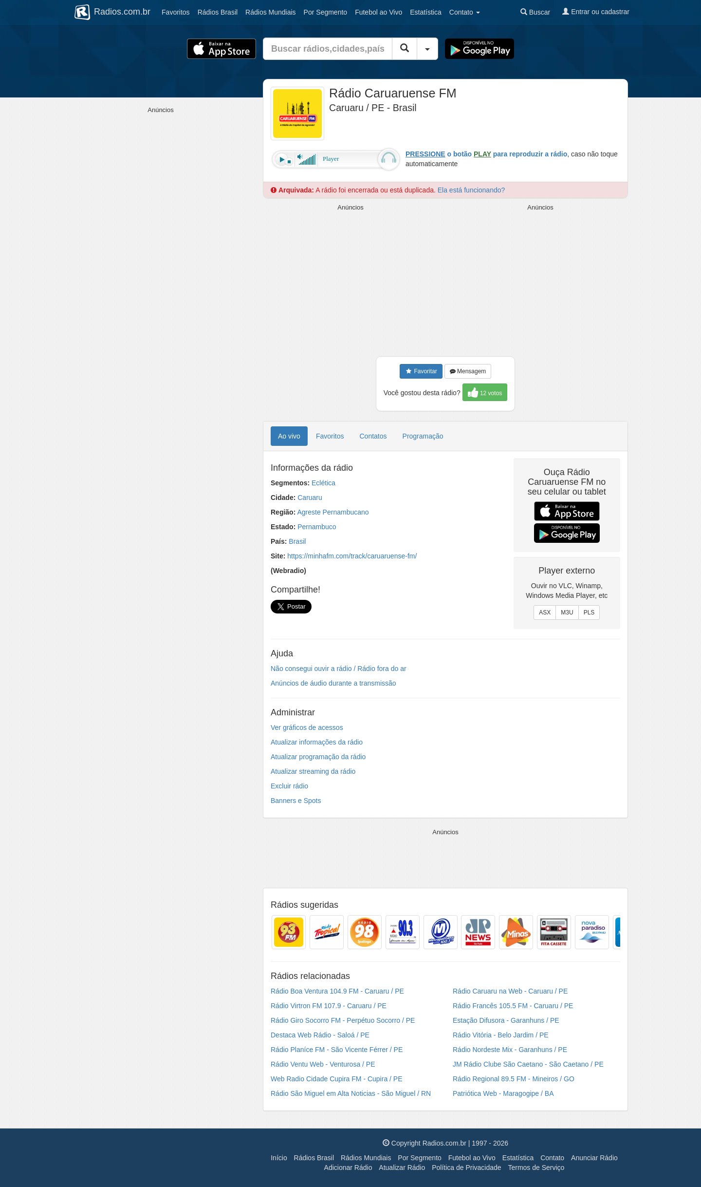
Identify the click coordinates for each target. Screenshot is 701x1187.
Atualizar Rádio (402, 1167)
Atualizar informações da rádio (317, 742)
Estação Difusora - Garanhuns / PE (506, 1020)
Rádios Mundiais (366, 1158)
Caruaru (309, 497)
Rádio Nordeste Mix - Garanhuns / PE (510, 1049)
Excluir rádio (289, 786)
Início (279, 1158)
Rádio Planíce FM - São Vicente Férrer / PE (337, 1049)
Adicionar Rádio (348, 1167)
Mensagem (468, 371)
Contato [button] (464, 12)
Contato (552, 1158)
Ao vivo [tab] (289, 436)
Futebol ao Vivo (472, 1158)
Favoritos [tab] (330, 436)
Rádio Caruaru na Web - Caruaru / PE (510, 991)
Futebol (378, 12)
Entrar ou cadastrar (595, 12)
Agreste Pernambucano (333, 512)
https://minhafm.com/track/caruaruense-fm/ (352, 556)
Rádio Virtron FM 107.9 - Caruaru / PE (329, 1006)
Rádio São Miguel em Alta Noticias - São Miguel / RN (351, 1093)
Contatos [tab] (373, 436)
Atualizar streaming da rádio (313, 771)
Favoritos (176, 12)
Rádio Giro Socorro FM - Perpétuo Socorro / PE (343, 1020)
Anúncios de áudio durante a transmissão (333, 683)
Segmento (326, 12)
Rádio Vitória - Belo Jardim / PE (501, 1035)
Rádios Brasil (314, 1158)
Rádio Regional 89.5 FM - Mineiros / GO (513, 1079)
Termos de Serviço (536, 1167)
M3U (567, 612)
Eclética (323, 483)
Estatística (426, 12)
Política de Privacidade (466, 1167)
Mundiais (270, 12)
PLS (589, 612)
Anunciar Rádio (594, 1158)
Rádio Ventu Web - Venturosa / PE (323, 1064)
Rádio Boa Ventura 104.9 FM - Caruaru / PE (337, 991)
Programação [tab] (423, 436)
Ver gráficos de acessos (307, 727)
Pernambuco (316, 527)
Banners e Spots (296, 800)
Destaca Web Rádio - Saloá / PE (320, 1035)
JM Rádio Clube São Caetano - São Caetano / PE (528, 1064)
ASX (545, 612)
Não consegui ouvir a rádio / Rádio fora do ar (338, 668)
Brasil (218, 12)
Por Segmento (420, 1158)
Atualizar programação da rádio (318, 757)
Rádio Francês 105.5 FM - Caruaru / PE (513, 1006)
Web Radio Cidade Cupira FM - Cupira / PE (337, 1079)
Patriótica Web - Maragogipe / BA (503, 1093)
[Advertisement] (350, 280)
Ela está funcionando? (471, 190)
